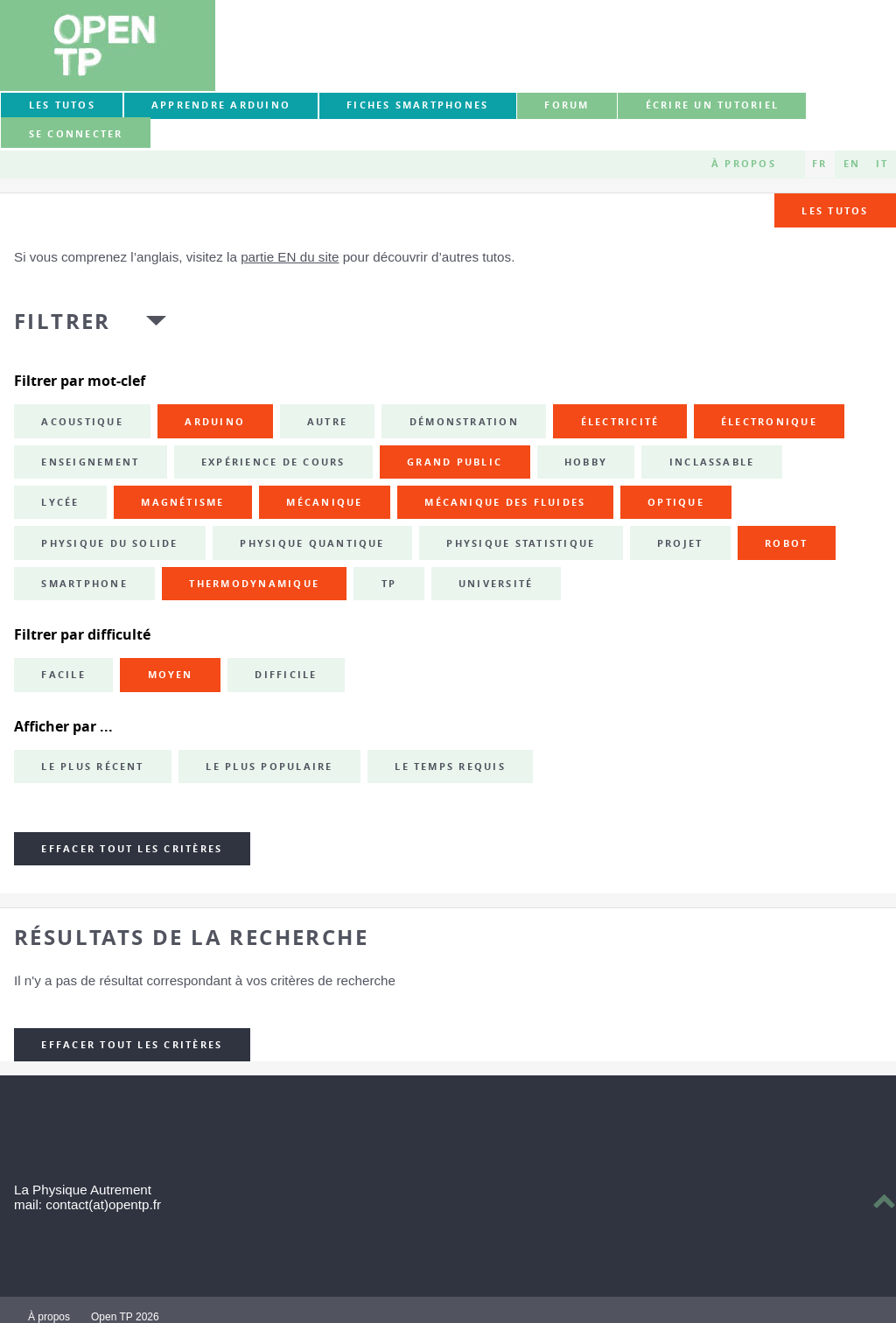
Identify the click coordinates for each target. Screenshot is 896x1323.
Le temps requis (450, 767)
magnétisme (182, 502)
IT (882, 164)
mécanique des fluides (504, 502)
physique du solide (109, 543)
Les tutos (62, 105)
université (495, 584)
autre (327, 422)
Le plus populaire (269, 767)
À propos (743, 164)
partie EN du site (290, 256)
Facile (63, 675)
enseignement (90, 462)
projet (680, 543)
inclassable (712, 462)
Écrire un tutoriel (712, 105)
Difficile (286, 675)
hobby (585, 462)
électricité (620, 422)
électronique (769, 422)
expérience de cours (273, 462)
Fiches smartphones (417, 105)
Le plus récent (92, 767)
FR (819, 164)
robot (786, 543)
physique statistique (520, 543)
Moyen (170, 675)
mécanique (324, 502)
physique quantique (312, 543)
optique (676, 502)
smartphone (84, 584)
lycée (60, 502)
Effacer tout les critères (131, 849)
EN (852, 164)
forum (566, 105)
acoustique (81, 422)
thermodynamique (254, 584)
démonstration (464, 422)
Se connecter (76, 134)
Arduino (215, 422)
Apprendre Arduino (220, 105)
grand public (454, 462)
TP (389, 584)
